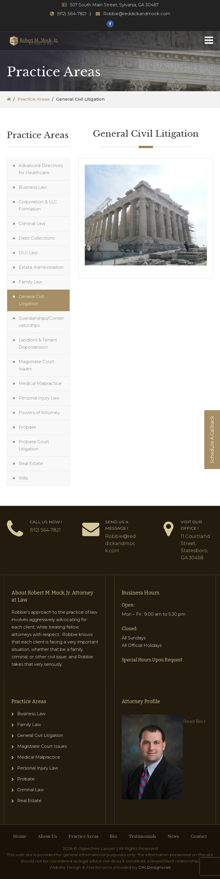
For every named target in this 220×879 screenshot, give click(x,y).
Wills (23, 478)
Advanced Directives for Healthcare (41, 169)
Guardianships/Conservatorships (41, 321)
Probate (27, 427)
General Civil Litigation (31, 300)
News (173, 836)
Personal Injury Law (39, 398)
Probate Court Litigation (34, 445)
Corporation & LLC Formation (38, 205)
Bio (113, 836)
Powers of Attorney (39, 412)
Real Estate (31, 463)
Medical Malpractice (40, 383)
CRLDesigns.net (154, 867)
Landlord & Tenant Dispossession (38, 343)
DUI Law (28, 252)
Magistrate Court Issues (36, 365)
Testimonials (142, 836)
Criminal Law (32, 223)
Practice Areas (33, 99)
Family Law (30, 282)
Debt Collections (36, 238)
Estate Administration (41, 267)
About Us (47, 836)
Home (19, 836)
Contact (198, 836)
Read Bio (194, 721)
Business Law (33, 187)
